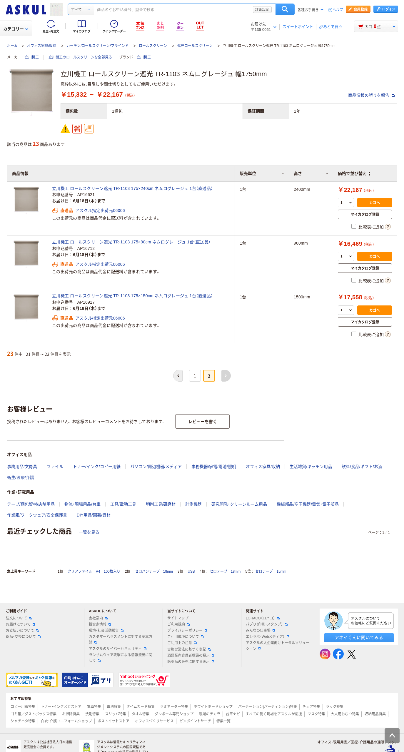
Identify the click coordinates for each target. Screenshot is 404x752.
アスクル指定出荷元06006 (100, 210)
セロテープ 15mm (270, 571)
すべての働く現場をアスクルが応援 (274, 714)
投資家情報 (100, 624)
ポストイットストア (113, 721)
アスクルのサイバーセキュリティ (117, 649)
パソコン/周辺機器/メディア (156, 466)
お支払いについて (22, 631)
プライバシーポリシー (187, 631)
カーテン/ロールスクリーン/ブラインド (97, 46)
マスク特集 (316, 714)
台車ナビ (233, 714)
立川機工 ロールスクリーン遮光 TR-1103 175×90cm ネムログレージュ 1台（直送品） (131, 242)
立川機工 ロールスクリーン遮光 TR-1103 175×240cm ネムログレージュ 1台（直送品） (132, 188)
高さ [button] (311, 173)
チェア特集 (311, 707)
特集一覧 (223, 721)
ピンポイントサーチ (195, 721)
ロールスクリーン (153, 46)
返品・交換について (23, 637)
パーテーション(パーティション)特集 (267, 707)
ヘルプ (338, 10)
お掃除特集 (71, 714)
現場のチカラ (209, 714)
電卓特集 (94, 707)
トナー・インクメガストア (61, 707)
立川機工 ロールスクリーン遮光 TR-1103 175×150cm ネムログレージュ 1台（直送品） (132, 295)
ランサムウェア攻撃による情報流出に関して (120, 658)
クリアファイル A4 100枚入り (94, 571)
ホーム (12, 46)
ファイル (55, 466)
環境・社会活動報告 (106, 631)
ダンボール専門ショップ (174, 714)
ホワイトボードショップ (213, 707)
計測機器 (193, 504)
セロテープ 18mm (225, 571)
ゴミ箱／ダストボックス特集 (33, 714)
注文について (19, 618)
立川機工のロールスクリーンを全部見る (80, 57)
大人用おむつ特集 (345, 714)
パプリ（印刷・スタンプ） (267, 624)
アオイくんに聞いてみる (359, 637)
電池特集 (114, 707)
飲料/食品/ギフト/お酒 (362, 466)
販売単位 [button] (262, 173)
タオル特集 (140, 714)
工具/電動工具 (123, 504)
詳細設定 (262, 9)
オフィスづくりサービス (154, 721)
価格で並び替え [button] (354, 173)
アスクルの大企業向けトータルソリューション (277, 646)
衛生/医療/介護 (20, 477)
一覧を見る (89, 532)
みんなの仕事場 (260, 631)
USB (191, 571)
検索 (285, 9)
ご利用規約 (178, 624)
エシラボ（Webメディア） (267, 637)
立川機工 (32, 57)
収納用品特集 (375, 714)
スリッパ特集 (115, 714)
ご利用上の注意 (182, 643)
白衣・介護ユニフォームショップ (66, 721)
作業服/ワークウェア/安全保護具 (37, 515)
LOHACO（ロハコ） (263, 618)
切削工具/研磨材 (161, 504)
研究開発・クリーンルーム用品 (239, 504)
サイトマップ (177, 618)
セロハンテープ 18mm (154, 571)
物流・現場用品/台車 (82, 504)
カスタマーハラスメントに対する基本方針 (120, 639)
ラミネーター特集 (174, 707)
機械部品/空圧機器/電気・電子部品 (308, 504)
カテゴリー (15, 28)
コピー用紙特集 (23, 707)
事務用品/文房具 (22, 466)
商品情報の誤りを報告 (371, 95)
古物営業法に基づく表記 (189, 649)
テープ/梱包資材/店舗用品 (31, 504)
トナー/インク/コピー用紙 (97, 466)
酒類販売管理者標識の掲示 (190, 656)
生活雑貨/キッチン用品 (311, 466)
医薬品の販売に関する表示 (190, 662)
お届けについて (20, 624)
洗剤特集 (92, 714)
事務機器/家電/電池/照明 (213, 466)
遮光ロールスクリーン (195, 46)
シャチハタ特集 (23, 721)
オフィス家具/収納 (41, 46)
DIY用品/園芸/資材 (94, 515)
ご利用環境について (185, 637)
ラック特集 (334, 707)
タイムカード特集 (140, 707)
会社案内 (98, 618)
